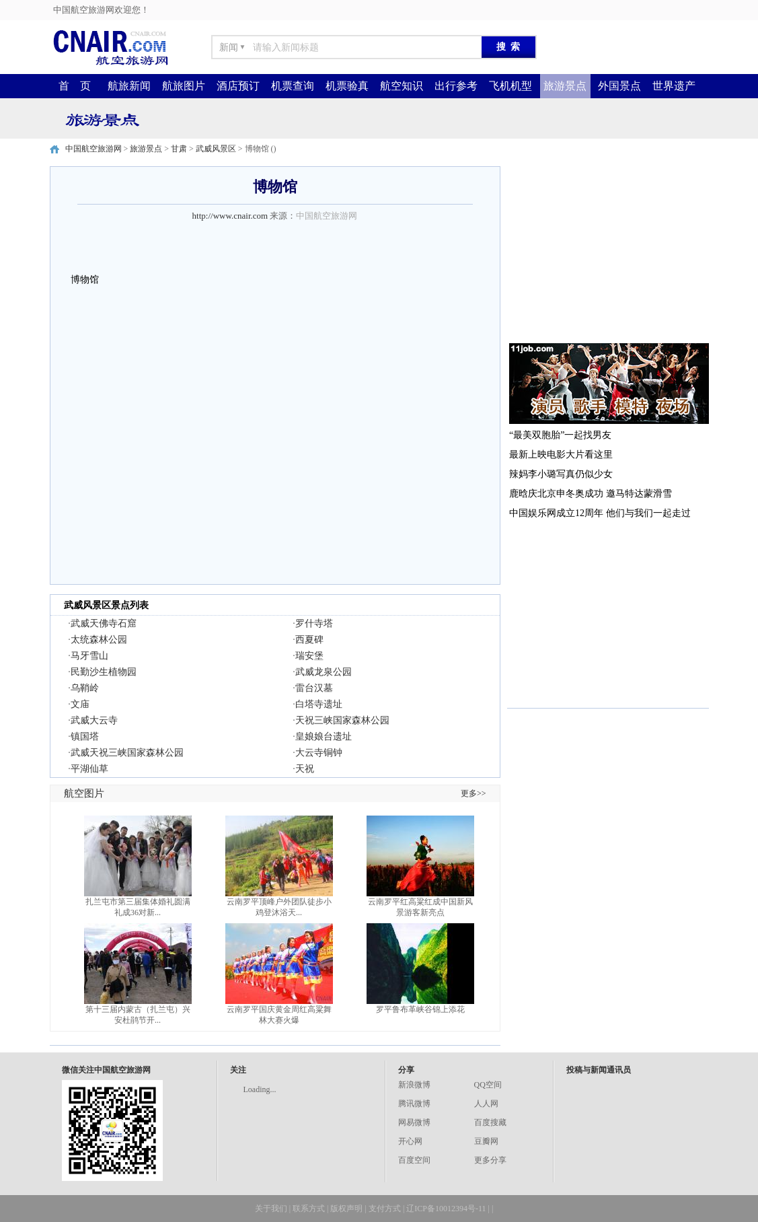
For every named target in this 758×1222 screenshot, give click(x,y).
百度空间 (414, 1160)
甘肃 (179, 148)
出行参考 (456, 86)
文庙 (80, 704)
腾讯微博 (414, 1103)
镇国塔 (85, 736)
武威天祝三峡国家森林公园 (127, 753)
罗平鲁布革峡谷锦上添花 (420, 1009)
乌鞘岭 (85, 688)
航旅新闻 (129, 86)
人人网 (486, 1103)
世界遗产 (673, 86)
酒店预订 (238, 86)
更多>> (473, 793)
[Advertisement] (608, 250)
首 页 (75, 86)
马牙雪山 (89, 656)
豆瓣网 (486, 1141)
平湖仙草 (89, 769)
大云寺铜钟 (318, 753)
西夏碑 (309, 640)
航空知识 (401, 86)
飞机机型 (510, 86)
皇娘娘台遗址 (323, 736)
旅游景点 (564, 86)
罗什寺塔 (314, 623)
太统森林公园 (99, 640)
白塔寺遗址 (318, 704)
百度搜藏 (490, 1122)
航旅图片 (183, 86)
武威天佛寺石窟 (104, 623)
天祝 (304, 769)
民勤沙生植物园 (104, 672)
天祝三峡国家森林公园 (342, 720)
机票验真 (347, 86)
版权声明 (346, 1208)
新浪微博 (414, 1084)
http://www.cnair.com (230, 216)
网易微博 (414, 1122)
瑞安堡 (309, 656)
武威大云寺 (94, 720)
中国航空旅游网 (93, 148)
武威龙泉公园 (323, 672)
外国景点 (619, 86)
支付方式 (385, 1208)
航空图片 (84, 793)
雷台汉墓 (314, 688)
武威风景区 (216, 148)
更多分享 (490, 1160)
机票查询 (292, 86)
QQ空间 (488, 1084)
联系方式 (309, 1208)
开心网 (410, 1141)
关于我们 (271, 1208)
